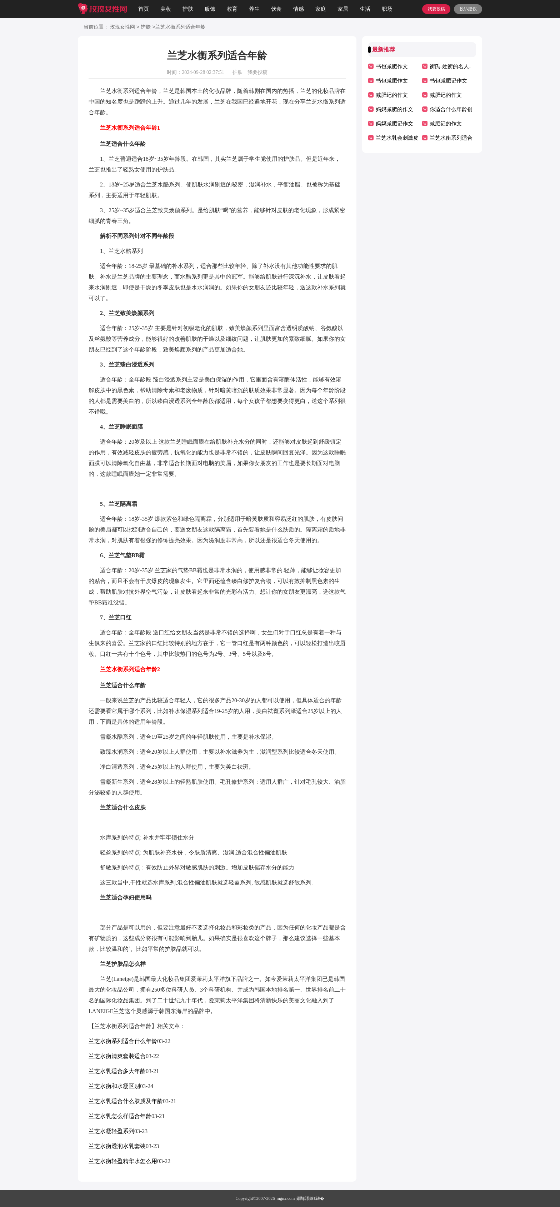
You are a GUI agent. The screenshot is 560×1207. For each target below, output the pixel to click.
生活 (365, 9)
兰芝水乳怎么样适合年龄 (120, 1116)
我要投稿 (436, 8)
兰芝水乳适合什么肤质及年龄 (126, 1101)
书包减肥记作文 (448, 81)
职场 (387, 9)
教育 (232, 9)
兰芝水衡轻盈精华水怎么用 (123, 1161)
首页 (143, 9)
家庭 (320, 9)
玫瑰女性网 (122, 27)
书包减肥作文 (392, 66)
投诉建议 (468, 8)
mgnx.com (285, 1198)
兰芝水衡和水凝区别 (114, 1086)
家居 (343, 9)
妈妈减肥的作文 (394, 109)
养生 (254, 9)
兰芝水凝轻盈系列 (111, 1131)
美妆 (165, 9)
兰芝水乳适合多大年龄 (117, 1071)
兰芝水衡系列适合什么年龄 (123, 1041)
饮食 (276, 9)
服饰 (210, 9)
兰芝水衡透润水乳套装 (117, 1146)
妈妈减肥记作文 (394, 123)
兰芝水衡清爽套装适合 (117, 1056)
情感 (298, 9)
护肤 (187, 9)
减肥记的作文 (392, 95)
